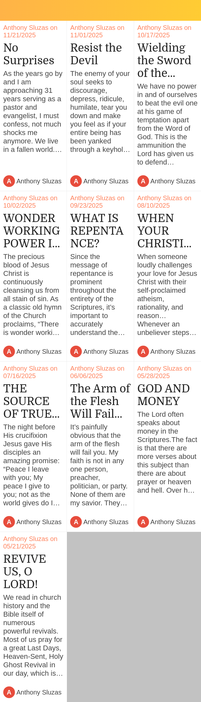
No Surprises (28, 54)
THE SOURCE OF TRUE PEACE (27, 401)
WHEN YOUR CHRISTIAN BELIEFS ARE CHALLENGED (166, 231)
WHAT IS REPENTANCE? (96, 231)
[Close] (10, 10)
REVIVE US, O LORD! (24, 572)
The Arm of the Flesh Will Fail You (100, 401)
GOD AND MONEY (163, 395)
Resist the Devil (96, 54)
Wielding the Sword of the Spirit (164, 61)
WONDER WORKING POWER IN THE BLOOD (32, 231)
